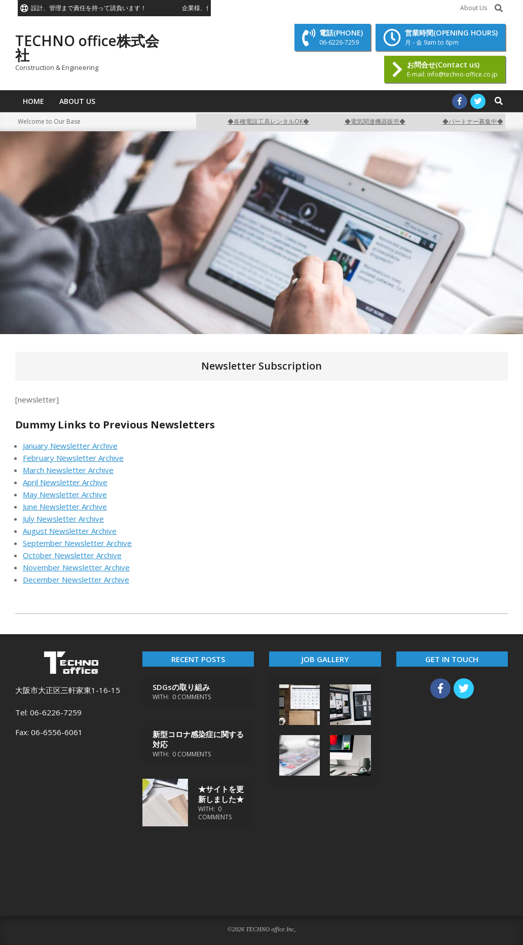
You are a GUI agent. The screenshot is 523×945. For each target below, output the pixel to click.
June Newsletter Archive (65, 506)
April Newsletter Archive (65, 482)
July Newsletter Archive (63, 519)
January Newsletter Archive (70, 446)
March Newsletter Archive (68, 470)
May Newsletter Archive (65, 494)
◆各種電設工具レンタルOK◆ (273, 121)
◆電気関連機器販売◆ (380, 121)
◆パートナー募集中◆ (477, 121)
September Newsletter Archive (77, 543)
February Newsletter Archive (73, 458)
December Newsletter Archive (76, 579)
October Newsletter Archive (72, 555)
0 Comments (191, 697)
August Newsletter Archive (70, 531)
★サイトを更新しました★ (221, 794)
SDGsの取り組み (181, 687)
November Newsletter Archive (76, 567)
